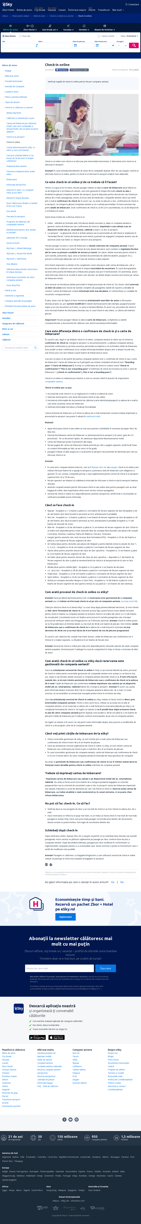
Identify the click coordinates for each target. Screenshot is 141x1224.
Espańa (81, 1171)
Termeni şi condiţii (116, 1073)
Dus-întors (10, 36)
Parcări (5, 1096)
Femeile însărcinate (13, 81)
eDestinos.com (78, 1200)
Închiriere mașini (77, 9)
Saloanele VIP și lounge (16, 237)
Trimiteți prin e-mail (79, 70)
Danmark (60, 1171)
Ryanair (95, 467)
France (90, 1171)
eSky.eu (56, 1200)
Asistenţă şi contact (117, 1086)
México (105, 1157)
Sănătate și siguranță (14, 295)
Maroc (19, 1190)
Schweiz (118, 1175)
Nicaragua (115, 1157)
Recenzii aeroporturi (46, 1076)
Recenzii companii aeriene (48, 1069)
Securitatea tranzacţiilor (118, 1063)
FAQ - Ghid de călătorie (47, 1086)
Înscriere (105, 968)
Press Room (113, 1059)
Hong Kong (51, 1190)
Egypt (4, 1190)
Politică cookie (114, 1083)
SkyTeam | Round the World (19, 253)
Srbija (74, 1175)
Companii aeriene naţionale (49, 1066)
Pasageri (120, 41)
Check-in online (13, 142)
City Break (40, 9)
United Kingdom (9, 1180)
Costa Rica (52, 1157)
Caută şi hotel (107, 36)
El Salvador (31, 1157)
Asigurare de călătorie (13, 323)
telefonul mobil (93, 416)
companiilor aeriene (54, 381)
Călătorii (6, 339)
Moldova (21, 1175)
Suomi (110, 1175)
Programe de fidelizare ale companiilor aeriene (18, 223)
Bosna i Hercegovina (18, 1171)
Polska (58, 1175)
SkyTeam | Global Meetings (18, 248)
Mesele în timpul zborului (17, 198)
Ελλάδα (97, 1171)
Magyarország (8, 1175)
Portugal (67, 1175)
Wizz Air (102, 467)
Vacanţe (52, 9)
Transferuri (104, 9)
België (5, 1171)
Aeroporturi (42, 1073)
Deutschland (71, 1171)
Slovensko (101, 1175)
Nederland (30, 1175)
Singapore (72, 1190)
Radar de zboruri (44, 1059)
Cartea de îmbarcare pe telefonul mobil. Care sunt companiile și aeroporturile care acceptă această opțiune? (22, 127)
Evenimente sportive (11, 1106)
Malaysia (62, 1190)
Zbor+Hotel (8, 9)
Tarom (75, 1056)
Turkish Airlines (79, 1069)
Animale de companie (14, 86)
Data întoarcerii (101, 41)
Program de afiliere (116, 1069)
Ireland (115, 1171)
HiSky (75, 1059)
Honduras (96, 1157)
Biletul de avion (12, 76)
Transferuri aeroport (11, 1099)
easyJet (114, 467)
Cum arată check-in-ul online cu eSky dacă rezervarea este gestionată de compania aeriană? (84, 662)
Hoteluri (6, 318)
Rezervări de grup (10, 1093)
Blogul (110, 1056)
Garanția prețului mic (46, 1053)
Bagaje (8, 70)
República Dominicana (69, 1157)
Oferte (92, 9)
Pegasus (76, 1073)
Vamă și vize (10, 290)
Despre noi (113, 1053)
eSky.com (65, 1200)
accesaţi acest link (129, 601)
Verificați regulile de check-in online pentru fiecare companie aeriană (78, 81)
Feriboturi (6, 1083)
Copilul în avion (11, 91)
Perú (132, 1157)
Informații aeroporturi (16, 184)
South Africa (37, 1190)
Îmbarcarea (11, 179)
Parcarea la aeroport (15, 216)
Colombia (41, 1157)
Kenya (11, 1190)
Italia (122, 1171)
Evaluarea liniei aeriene (16, 166)
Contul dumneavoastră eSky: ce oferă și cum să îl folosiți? (20, 148)
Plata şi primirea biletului (16, 97)
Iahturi (5, 334)
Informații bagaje (45, 1083)
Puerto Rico (7, 1161)
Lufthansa (77, 1066)
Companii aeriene (45, 1063)
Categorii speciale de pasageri (18, 301)
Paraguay (18, 1161)
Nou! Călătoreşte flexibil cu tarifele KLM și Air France (21, 204)
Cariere (111, 1066)
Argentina (6, 1157)
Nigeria (27, 1190)
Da (112, 882)
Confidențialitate (115, 1089)
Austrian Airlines (80, 1083)
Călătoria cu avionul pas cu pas (20, 118)
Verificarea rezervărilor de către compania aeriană (20, 278)
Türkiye (81, 1190)
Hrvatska (107, 1171)
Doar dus (26, 36)
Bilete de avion (24, 9)
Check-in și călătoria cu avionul (18, 107)
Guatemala (85, 1157)
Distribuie (62, 70)
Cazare (62, 9)
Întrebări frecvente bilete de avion (20, 306)
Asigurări (6, 1089)
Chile (22, 1157)
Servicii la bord (12, 243)
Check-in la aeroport (15, 137)
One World (11, 211)
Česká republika (47, 1171)
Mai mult (117, 9)
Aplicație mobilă (44, 1056)
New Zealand (94, 1190)
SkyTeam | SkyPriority (16, 258)
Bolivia (15, 1157)
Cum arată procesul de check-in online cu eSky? (77, 592)
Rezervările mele (115, 1076)
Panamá (125, 1157)
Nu (122, 882)
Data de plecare (79, 41)
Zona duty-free (13, 285)
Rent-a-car (7, 329)
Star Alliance (11, 264)
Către (40, 41)
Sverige (92, 1175)
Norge (40, 1175)
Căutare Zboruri (9, 1069)
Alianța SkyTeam (13, 112)
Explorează (65, 916)
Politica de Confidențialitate (120, 1079)
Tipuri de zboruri (12, 102)
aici (71, 239)
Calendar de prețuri (45, 1079)
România (83, 1175)
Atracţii (5, 1102)
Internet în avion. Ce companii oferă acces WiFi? (19, 191)
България (33, 1171)
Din (3, 41)
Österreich (49, 1175)
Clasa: (123, 36)
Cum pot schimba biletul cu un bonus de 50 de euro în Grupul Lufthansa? (20, 158)
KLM (75, 1076)
